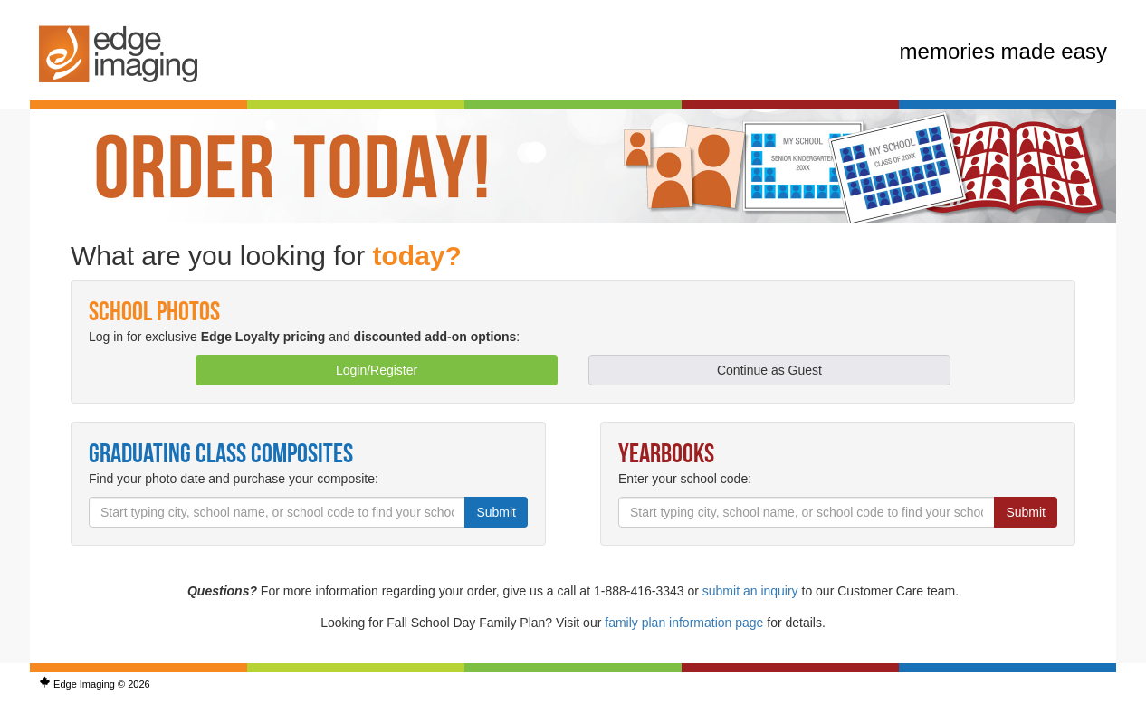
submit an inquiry (750, 591)
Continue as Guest (769, 370)
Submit (496, 512)
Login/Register (376, 370)
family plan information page (684, 622)
